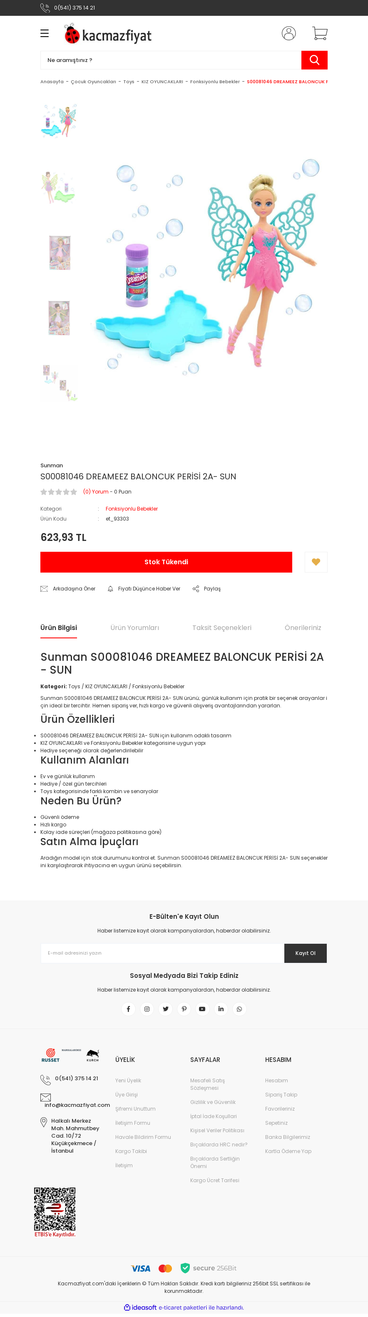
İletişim (124, 1168)
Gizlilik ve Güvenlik (213, 1105)
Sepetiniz (276, 1126)
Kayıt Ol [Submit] (300, 953)
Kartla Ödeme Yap (288, 1154)
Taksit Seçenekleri (221, 627)
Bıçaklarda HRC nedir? (219, 1147)
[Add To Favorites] (316, 562)
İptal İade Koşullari (213, 1119)
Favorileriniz (280, 1112)
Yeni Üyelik (128, 1083)
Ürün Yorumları (134, 627)
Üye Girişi (126, 1097)
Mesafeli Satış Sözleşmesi (207, 1087)
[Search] (184, 60)
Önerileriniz (303, 627)
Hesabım (276, 1083)
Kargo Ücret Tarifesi (214, 1183)
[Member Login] (287, 33)
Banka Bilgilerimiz (287, 1140)
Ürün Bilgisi (58, 627)
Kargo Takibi (131, 1154)
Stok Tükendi (166, 562)
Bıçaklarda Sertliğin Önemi (215, 1165)
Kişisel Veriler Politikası (217, 1133)
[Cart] (318, 33)
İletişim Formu (132, 1126)
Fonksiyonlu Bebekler (132, 508)
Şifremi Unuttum (135, 1112)
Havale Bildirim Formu (143, 1140)
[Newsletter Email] (184, 953)
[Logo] (110, 33)
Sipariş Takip (281, 1097)
